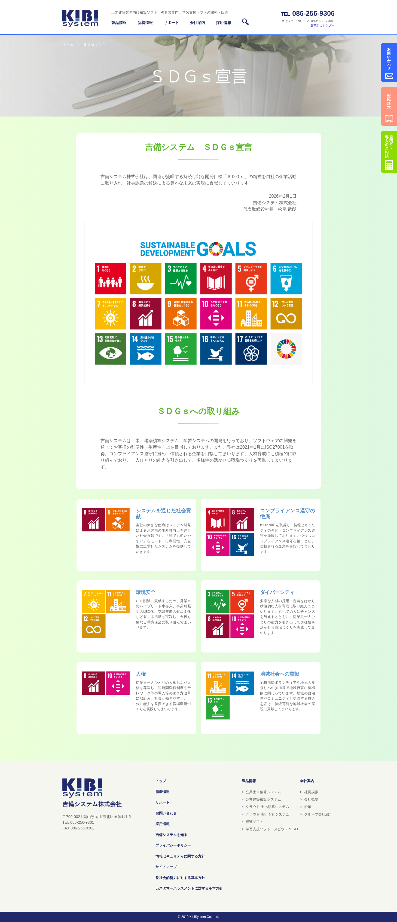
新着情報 (162, 792)
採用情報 (162, 824)
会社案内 (307, 781)
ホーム (68, 44)
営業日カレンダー (323, 25)
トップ (160, 781)
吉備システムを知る (171, 835)
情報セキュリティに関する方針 (180, 856)
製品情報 (119, 22)
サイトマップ (166, 867)
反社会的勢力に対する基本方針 (180, 878)
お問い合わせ (166, 813)
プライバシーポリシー (173, 845)
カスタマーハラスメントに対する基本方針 (189, 888)
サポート (162, 802)
